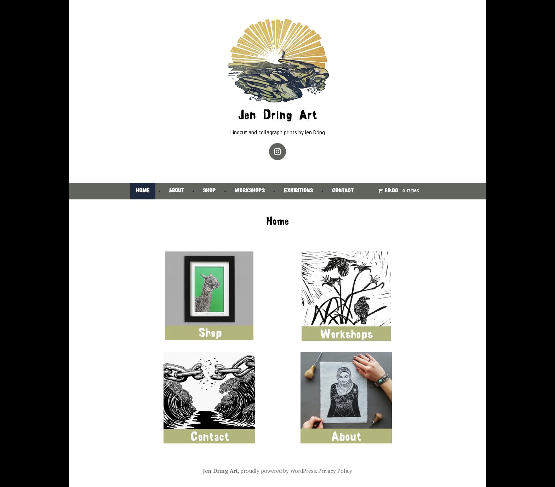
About (176, 191)
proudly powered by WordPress (278, 470)
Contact (343, 191)
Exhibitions (298, 191)
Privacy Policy (335, 470)
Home (143, 191)
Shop (209, 191)
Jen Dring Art (277, 116)
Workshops (250, 191)
